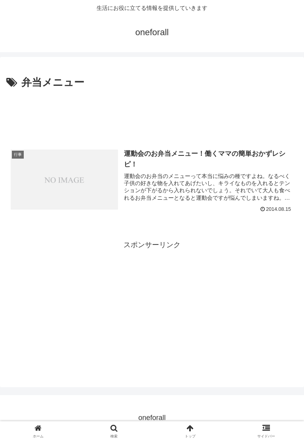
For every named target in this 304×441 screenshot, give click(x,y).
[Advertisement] (152, 113)
